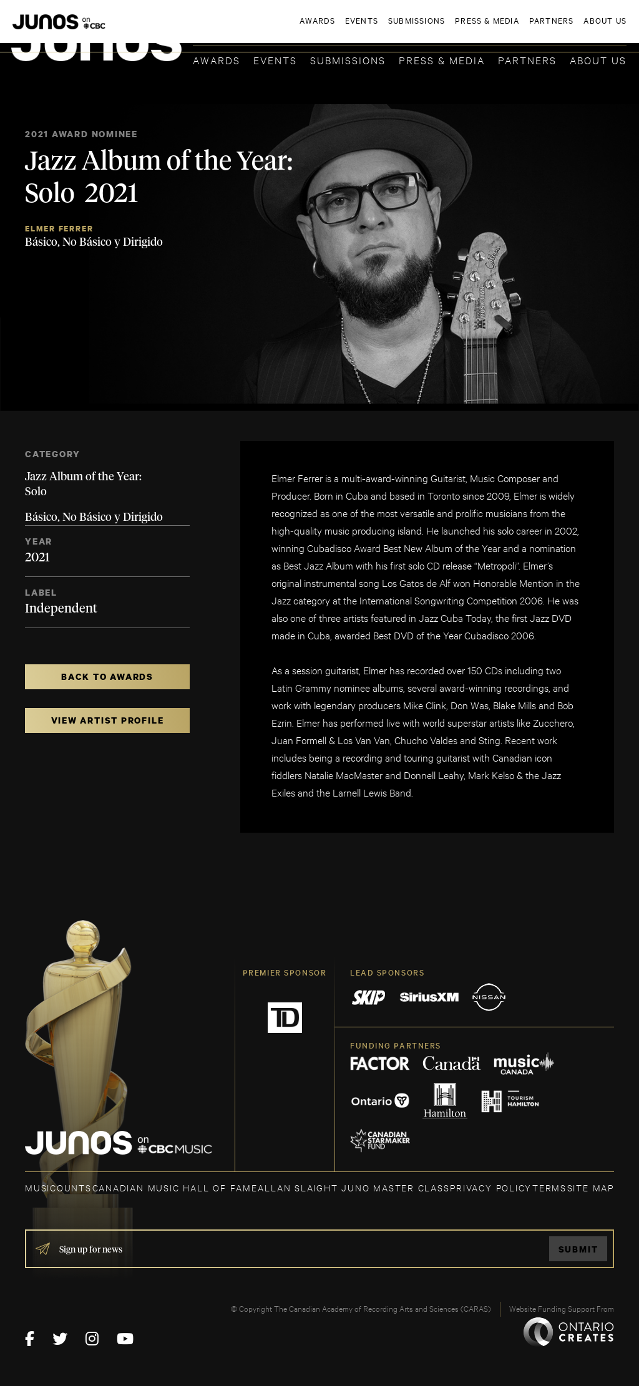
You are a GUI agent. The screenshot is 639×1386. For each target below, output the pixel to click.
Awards (216, 59)
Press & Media (442, 59)
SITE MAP (590, 1187)
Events (275, 59)
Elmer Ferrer (59, 228)
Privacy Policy (491, 1187)
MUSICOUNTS (58, 1187)
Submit (578, 1249)
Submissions (348, 59)
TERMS (549, 1187)
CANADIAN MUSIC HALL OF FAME (175, 1187)
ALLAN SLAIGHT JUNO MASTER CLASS (353, 1187)
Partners (527, 59)
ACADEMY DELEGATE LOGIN (568, 29)
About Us (598, 59)
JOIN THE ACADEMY (452, 29)
